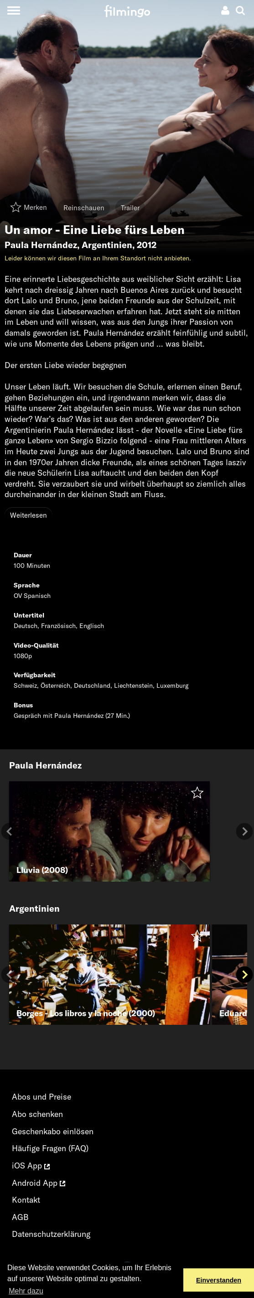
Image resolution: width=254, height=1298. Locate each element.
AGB (20, 1217)
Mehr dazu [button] (26, 1291)
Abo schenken (37, 1114)
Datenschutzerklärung (51, 1234)
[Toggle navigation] (13, 10)
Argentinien (107, 244)
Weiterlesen (28, 515)
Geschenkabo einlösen (52, 1131)
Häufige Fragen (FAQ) (50, 1148)
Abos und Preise (41, 1096)
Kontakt (26, 1199)
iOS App (31, 1165)
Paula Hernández (41, 244)
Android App (38, 1183)
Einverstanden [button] (218, 1280)
